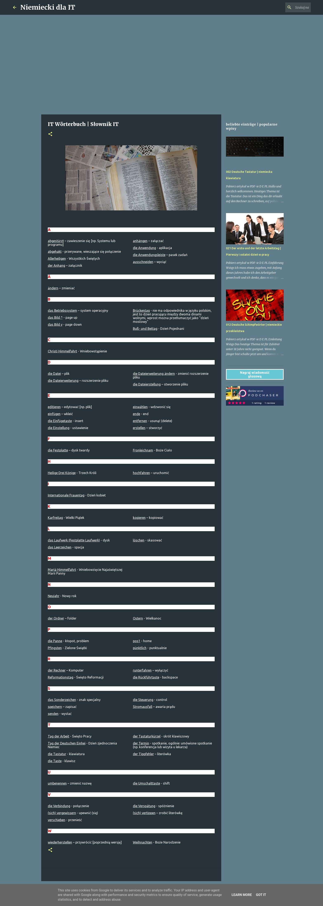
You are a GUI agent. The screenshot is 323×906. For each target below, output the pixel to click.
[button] (50, 134)
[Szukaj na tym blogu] (289, 7)
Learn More (242, 895)
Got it (261, 895)
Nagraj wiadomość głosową (254, 374)
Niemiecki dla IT (47, 7)
